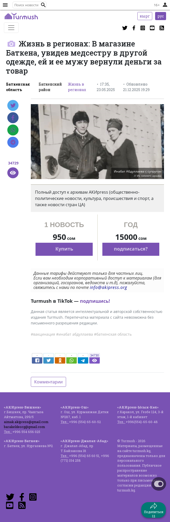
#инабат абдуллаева (74, 334)
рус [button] (160, 16)
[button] (43, 5)
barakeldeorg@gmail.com (24, 427)
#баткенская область (113, 334)
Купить (64, 249)
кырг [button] (145, 16)
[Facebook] (13, 117)
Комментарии (48, 382)
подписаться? (131, 249)
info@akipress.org (108, 287)
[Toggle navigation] (11, 27)
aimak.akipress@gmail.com (26, 422)
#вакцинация (43, 334)
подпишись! (95, 301)
